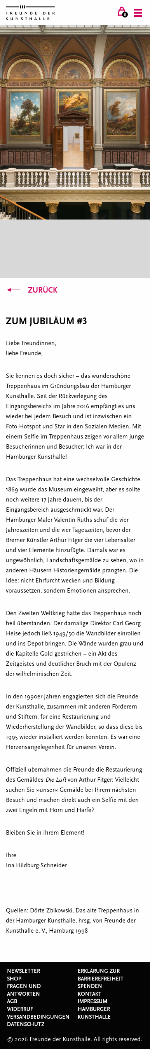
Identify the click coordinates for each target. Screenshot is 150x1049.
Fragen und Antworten (24, 990)
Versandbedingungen (38, 1017)
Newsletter (23, 971)
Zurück (31, 290)
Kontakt (89, 994)
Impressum (92, 1001)
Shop (14, 979)
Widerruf (20, 1009)
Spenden (90, 986)
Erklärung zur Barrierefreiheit (101, 975)
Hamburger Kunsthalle (94, 1013)
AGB (12, 1001)
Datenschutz (25, 1024)
